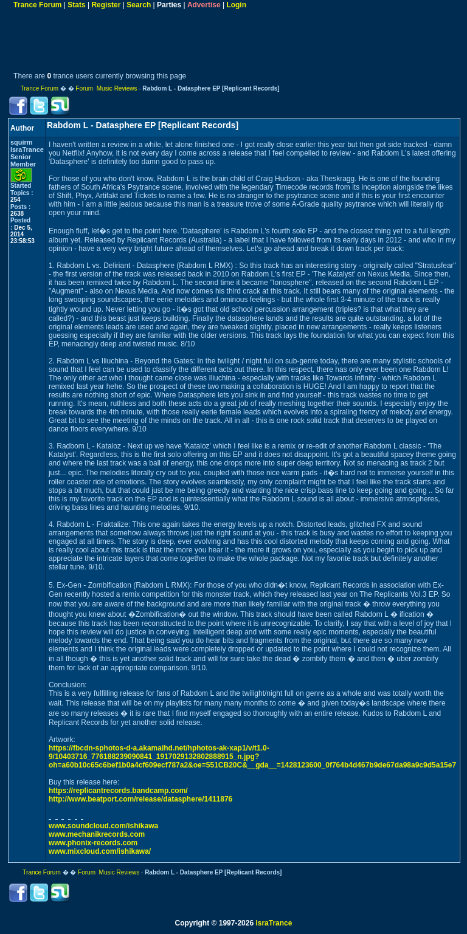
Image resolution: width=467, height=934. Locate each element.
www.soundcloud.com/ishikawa (103, 826)
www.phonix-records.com (93, 843)
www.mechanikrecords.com (97, 834)
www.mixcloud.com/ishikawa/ (100, 851)
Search (138, 5)
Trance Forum (37, 5)
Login (236, 5)
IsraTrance (273, 923)
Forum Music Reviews (106, 88)
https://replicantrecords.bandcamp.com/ (118, 790)
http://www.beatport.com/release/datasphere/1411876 (140, 799)
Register (105, 5)
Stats (76, 5)
